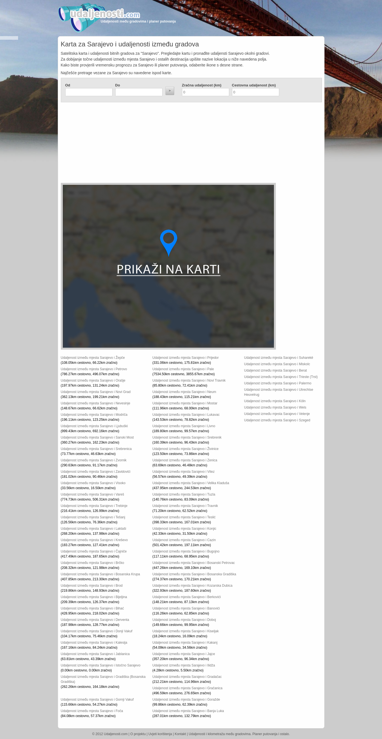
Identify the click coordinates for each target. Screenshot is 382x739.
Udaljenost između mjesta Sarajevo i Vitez (184, 472)
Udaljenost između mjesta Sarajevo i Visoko (93, 483)
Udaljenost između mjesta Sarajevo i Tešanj (93, 517)
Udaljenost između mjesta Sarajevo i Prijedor (186, 358)
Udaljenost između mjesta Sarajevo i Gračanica (188, 688)
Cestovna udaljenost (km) (254, 85)
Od (67, 85)
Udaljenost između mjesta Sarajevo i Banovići (186, 608)
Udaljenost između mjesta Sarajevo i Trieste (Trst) (281, 377)
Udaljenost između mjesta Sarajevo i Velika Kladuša (191, 483)
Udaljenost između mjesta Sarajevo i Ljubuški (94, 426)
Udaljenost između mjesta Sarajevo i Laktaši (93, 529)
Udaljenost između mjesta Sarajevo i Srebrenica (96, 449)
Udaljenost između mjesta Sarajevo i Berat (275, 370)
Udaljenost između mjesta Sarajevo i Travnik (185, 506)
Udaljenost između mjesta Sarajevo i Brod (92, 586)
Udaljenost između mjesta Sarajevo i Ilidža (184, 665)
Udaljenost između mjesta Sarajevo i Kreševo (94, 540)
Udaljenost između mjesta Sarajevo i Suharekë (278, 358)
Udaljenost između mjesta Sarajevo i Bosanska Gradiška (194, 574)
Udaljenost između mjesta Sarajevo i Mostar (185, 403)
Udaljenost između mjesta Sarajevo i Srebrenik (187, 437)
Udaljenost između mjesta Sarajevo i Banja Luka (188, 711)
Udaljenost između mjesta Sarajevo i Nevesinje (95, 403)
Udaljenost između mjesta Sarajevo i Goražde (186, 699)
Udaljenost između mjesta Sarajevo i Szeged (277, 420)
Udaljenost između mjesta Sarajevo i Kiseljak (186, 631)
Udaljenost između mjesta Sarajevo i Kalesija (94, 643)
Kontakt (180, 734)
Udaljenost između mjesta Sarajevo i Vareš (92, 494)
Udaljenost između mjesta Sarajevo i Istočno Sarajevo (101, 665)
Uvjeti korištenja (160, 734)
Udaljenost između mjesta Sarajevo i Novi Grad (96, 392)
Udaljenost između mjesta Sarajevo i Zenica (185, 460)
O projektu (138, 734)
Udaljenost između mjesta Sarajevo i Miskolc (277, 364)
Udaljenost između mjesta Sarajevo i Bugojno (186, 551)
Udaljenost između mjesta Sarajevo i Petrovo (94, 369)
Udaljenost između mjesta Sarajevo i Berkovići (187, 597)
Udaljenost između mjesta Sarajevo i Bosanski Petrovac (194, 563)
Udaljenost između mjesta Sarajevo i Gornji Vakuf (97, 699)
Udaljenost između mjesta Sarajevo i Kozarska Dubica (193, 586)
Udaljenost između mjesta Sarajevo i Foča (92, 711)
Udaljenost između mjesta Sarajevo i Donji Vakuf (97, 631)
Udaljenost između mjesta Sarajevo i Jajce (184, 654)
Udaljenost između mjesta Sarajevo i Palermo (277, 383)
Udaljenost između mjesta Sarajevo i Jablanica (95, 654)
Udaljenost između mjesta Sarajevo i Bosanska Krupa (100, 574)
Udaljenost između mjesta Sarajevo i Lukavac (186, 415)
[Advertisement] (158, 144)
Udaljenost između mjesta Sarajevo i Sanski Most (97, 437)
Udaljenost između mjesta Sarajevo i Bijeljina (94, 597)
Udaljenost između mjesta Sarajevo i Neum (184, 392)
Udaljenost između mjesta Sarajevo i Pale (183, 369)
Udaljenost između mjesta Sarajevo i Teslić (184, 517)
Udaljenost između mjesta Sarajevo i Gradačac (187, 677)
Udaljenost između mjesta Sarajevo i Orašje (93, 380)
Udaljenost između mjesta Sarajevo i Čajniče (94, 551)
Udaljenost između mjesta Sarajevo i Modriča (94, 415)
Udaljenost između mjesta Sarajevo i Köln (275, 401)
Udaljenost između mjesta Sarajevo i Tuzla (184, 494)
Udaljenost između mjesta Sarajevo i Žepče (93, 358)
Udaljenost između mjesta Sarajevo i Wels (275, 407)
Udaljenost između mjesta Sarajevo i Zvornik (94, 460)
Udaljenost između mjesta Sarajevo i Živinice (186, 449)
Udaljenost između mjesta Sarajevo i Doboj (184, 620)
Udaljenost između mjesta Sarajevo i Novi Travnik (189, 380)
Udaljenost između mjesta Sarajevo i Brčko (92, 563)
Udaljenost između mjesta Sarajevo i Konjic (184, 529)
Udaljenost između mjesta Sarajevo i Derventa (95, 620)
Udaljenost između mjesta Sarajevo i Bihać (92, 608)
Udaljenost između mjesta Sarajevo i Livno (184, 426)
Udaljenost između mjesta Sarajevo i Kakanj (185, 643)
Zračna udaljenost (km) (201, 85)
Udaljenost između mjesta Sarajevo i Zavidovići (96, 472)
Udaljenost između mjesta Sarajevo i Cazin (184, 540)
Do (117, 85)
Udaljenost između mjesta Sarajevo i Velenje (277, 414)
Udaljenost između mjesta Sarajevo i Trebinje (94, 506)
